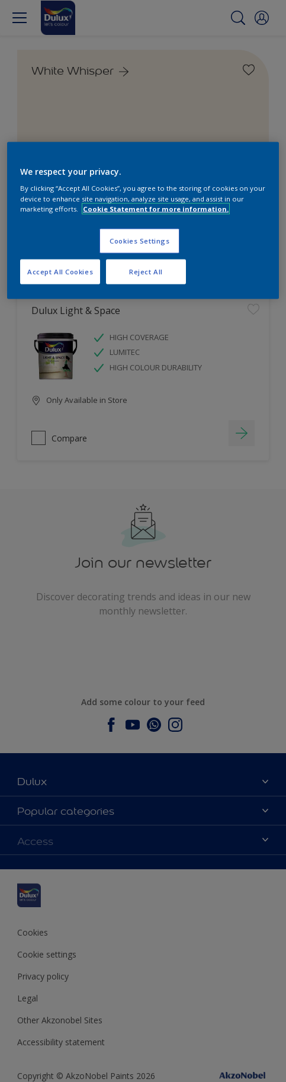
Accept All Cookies (60, 271)
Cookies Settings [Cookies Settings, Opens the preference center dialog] (139, 240)
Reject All (146, 271)
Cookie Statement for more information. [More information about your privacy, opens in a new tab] (156, 208)
